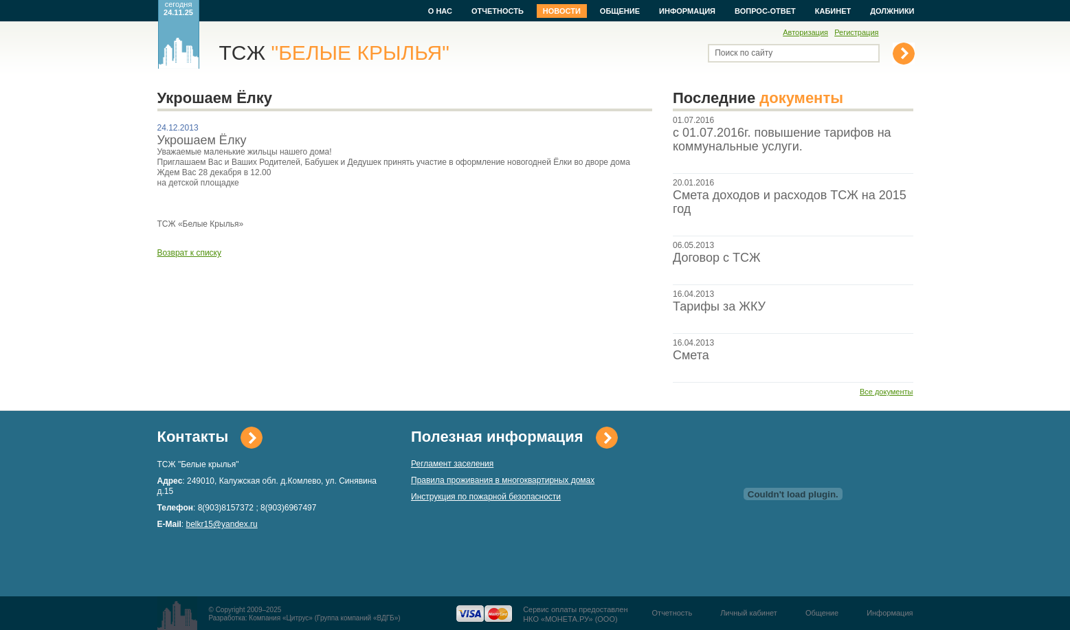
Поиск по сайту (743, 53)
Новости (562, 11)
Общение (620, 11)
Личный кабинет (748, 613)
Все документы (886, 391)
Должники (892, 11)
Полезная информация (497, 436)
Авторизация (805, 32)
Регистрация (856, 32)
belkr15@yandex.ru (222, 524)
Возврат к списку (189, 253)
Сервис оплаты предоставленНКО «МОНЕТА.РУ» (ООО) (575, 614)
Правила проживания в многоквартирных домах (502, 480)
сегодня (178, 8)
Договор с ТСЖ (717, 258)
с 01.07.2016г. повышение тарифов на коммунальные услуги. (782, 139)
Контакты (193, 436)
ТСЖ (334, 52)
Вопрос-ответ (765, 11)
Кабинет (833, 11)
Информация (687, 11)
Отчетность (497, 11)
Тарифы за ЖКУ (719, 306)
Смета (691, 355)
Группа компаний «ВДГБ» (357, 618)
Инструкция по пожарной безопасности (486, 497)
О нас (440, 11)
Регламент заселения (452, 464)
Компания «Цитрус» (281, 618)
